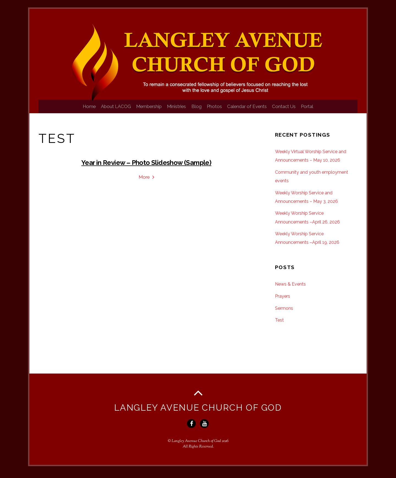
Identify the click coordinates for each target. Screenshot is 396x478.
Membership (144, 110)
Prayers (282, 300)
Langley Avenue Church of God (196, 446)
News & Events (290, 288)
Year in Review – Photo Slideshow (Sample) (146, 167)
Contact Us (290, 110)
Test (279, 324)
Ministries (174, 110)
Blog (196, 110)
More (144, 181)
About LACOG (109, 110)
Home (80, 110)
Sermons (284, 312)
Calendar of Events (251, 110)
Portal (316, 110)
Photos (216, 110)
